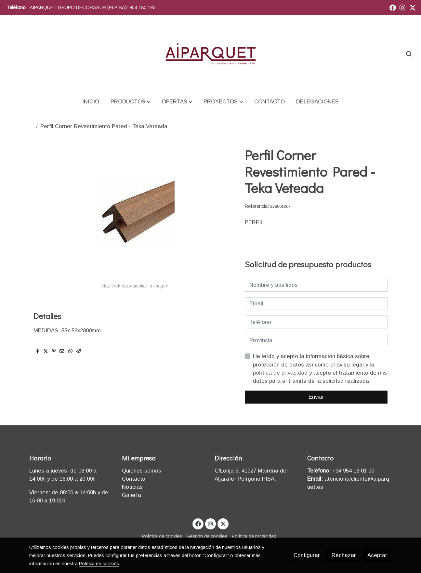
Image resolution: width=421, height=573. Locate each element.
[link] (210, 53)
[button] (130, 101)
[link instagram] (402, 7)
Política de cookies (162, 536)
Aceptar (377, 555)
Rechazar (344, 555)
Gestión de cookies (206, 536)
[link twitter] (412, 7)
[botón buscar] (408, 53)
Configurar (307, 555)
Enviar (316, 397)
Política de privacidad (254, 536)
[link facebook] (392, 7)
